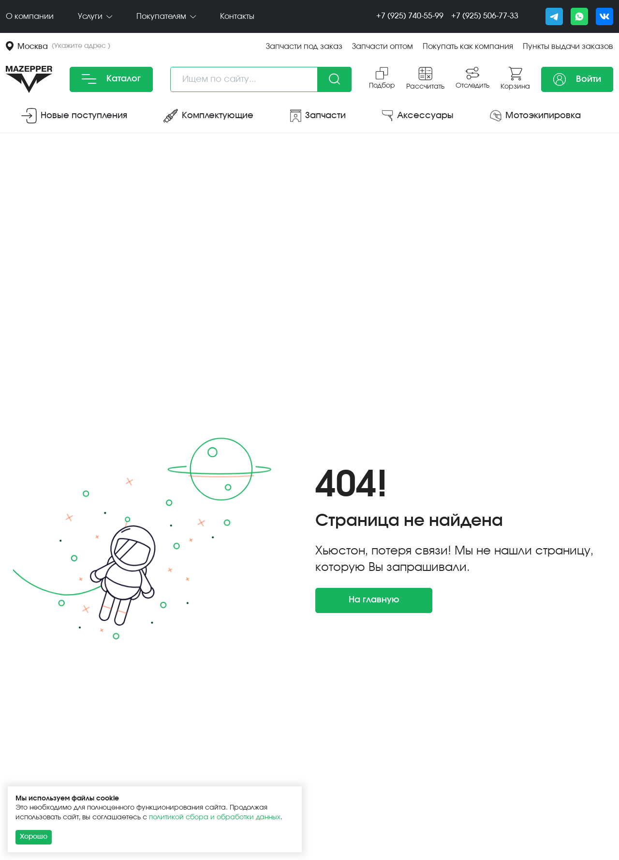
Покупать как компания (468, 46)
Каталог (111, 79)
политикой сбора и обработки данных (214, 817)
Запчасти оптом (382, 46)
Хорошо (33, 836)
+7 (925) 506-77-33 (484, 16)
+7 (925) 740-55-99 (409, 16)
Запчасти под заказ (304, 46)
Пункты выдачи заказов (568, 46)
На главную (374, 600)
